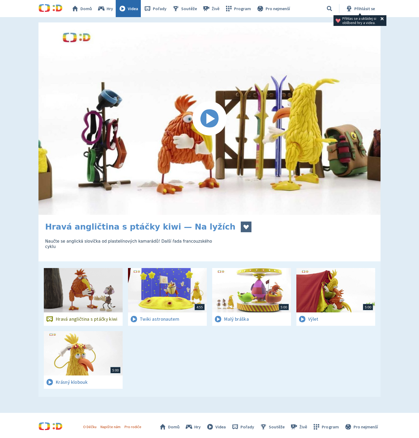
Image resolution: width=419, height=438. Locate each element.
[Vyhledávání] (329, 8)
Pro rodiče (133, 426)
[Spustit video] (209, 118)
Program (238, 9)
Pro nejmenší (273, 9)
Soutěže (184, 9)
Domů (81, 9)
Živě (210, 9)
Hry (105, 9)
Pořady (154, 9)
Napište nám (110, 426)
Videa (128, 9)
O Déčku (89, 426)
